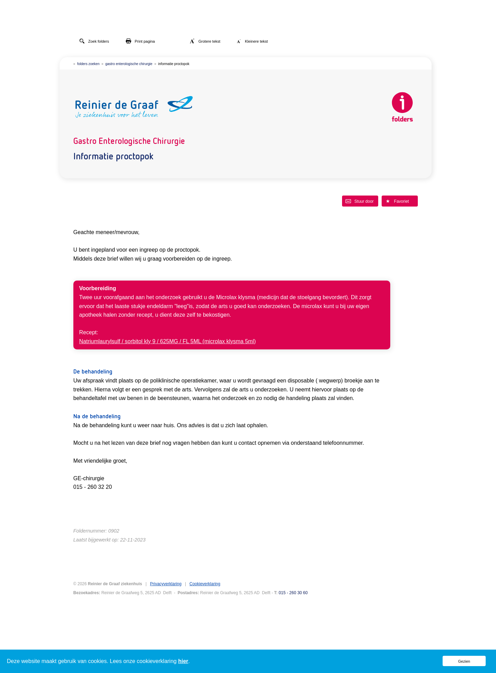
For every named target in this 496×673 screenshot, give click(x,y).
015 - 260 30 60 (293, 592)
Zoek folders (94, 41)
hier (183, 661)
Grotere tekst (204, 41)
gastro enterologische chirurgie (129, 64)
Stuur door (359, 201)
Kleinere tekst (252, 41)
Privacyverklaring (166, 583)
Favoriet (397, 201)
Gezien (464, 661)
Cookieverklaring (204, 583)
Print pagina (140, 41)
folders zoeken (88, 64)
